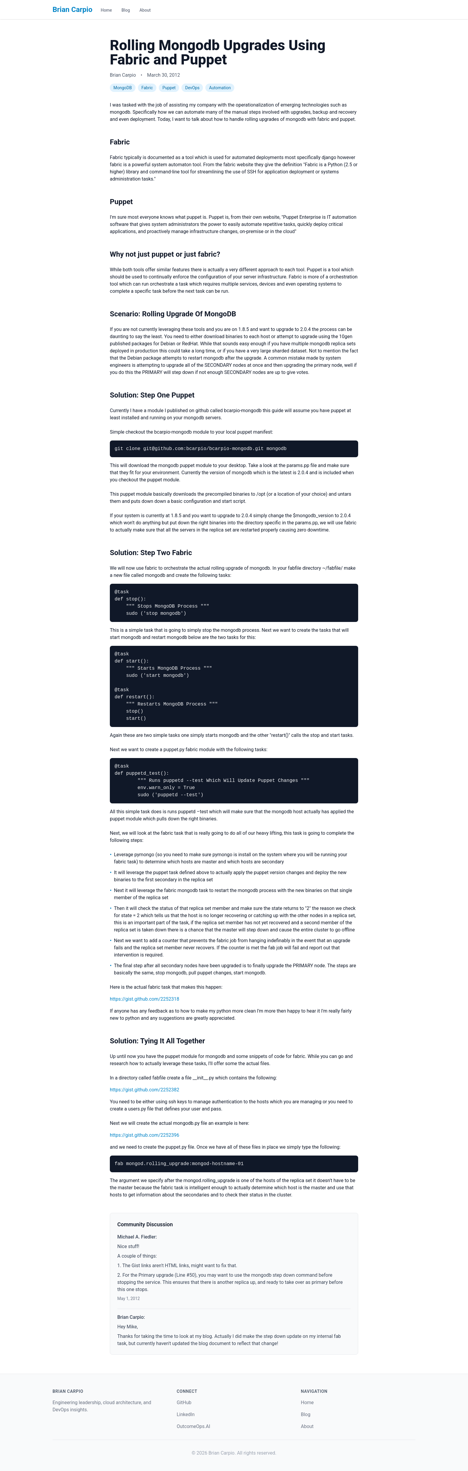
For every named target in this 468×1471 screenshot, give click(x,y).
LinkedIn (186, 1414)
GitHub (184, 1402)
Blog (125, 10)
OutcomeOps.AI (193, 1426)
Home (106, 10)
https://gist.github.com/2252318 (144, 999)
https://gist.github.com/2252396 (144, 1135)
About (145, 10)
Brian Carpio (72, 9)
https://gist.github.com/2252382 (144, 1090)
